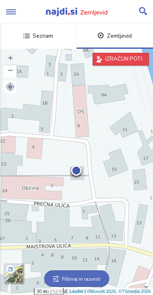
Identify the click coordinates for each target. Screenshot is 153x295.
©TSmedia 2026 (134, 291)
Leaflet (76, 291)
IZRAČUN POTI (123, 59)
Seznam (38, 36)
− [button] (10, 71)
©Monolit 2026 (101, 291)
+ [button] (10, 59)
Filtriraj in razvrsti (76, 279)
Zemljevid (115, 36)
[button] (10, 87)
